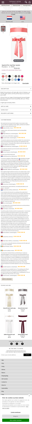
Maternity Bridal (16, 5)
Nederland (9, 21)
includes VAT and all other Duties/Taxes (11, 70)
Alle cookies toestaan (16, 420)
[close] (29, 395)
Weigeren (15, 416)
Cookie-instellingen (15, 412)
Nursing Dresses (27, 5)
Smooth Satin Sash (22, 308)
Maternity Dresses (6, 5)
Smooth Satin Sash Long (9, 308)
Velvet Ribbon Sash (23, 334)
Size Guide (25, 83)
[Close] (18, 14)
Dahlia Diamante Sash (9, 334)
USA (22, 21)
